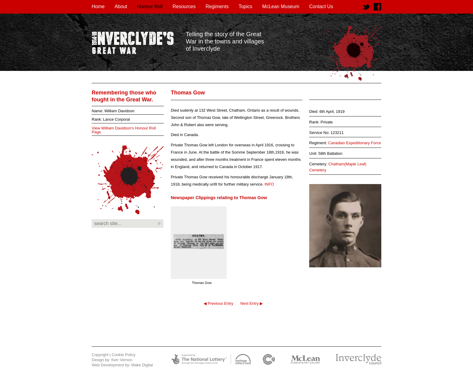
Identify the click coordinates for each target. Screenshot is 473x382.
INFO (269, 184)
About (121, 6)
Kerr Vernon (121, 360)
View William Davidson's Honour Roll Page (124, 130)
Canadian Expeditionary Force (354, 143)
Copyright (100, 354)
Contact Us (321, 6)
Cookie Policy (123, 354)
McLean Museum (280, 6)
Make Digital (142, 365)
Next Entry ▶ (251, 303)
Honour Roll (150, 6)
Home (98, 6)
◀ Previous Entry (218, 303)
